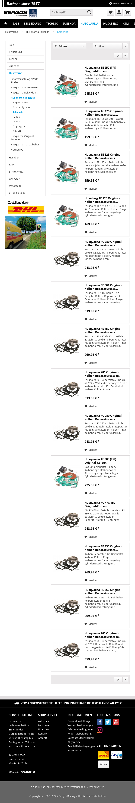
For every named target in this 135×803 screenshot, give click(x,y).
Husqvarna (15, 73)
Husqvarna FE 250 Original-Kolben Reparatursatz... (103, 591)
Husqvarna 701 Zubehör (25, 144)
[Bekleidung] (32, 23)
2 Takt (17, 116)
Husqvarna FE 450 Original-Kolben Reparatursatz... (103, 330)
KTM (11, 164)
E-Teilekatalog (17, 192)
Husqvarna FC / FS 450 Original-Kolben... (100, 504)
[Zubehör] (69, 23)
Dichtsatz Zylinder (21, 107)
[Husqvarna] (89, 23)
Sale (11, 44)
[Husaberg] (110, 23)
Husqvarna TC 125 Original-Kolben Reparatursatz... (104, 112)
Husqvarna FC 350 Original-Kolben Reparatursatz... (104, 243)
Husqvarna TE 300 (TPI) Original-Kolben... (100, 460)
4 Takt (17, 121)
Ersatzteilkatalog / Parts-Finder (25, 80)
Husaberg (14, 157)
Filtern (61, 46)
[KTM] (125, 23)
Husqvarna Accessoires (24, 87)
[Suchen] (89, 12)
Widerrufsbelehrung (80, 733)
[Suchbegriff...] (71, 12)
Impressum (74, 750)
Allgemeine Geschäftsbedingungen (81, 744)
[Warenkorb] (127, 12)
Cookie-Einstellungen (80, 721)
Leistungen (44, 725)
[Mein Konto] (119, 12)
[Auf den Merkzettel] (91, 102)
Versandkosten (95, 787)
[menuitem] (71, 14)
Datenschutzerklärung (81, 737)
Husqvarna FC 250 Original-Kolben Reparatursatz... (104, 417)
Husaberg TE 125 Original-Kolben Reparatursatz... (102, 200)
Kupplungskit (18, 126)
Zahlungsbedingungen (81, 729)
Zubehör (14, 66)
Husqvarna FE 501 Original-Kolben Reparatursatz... (103, 286)
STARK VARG (16, 171)
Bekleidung (15, 52)
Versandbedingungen (80, 725)
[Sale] (15, 23)
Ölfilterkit (16, 131)
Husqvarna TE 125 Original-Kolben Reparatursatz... (103, 156)
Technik (13, 59)
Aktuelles (43, 721)
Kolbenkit (17, 112)
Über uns (43, 729)
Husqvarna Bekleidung (24, 92)
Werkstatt (14, 178)
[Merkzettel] (110, 12)
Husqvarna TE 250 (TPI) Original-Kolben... (100, 69)
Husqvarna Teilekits (23, 97)
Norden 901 (18, 149)
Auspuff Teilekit (20, 102)
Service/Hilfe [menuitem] (119, 3)
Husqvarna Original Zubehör (22, 137)
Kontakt (42, 733)
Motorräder (15, 185)
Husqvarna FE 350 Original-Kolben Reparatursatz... (103, 548)
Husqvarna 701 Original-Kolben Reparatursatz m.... (103, 373)
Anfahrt (42, 737)
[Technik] (52, 23)
